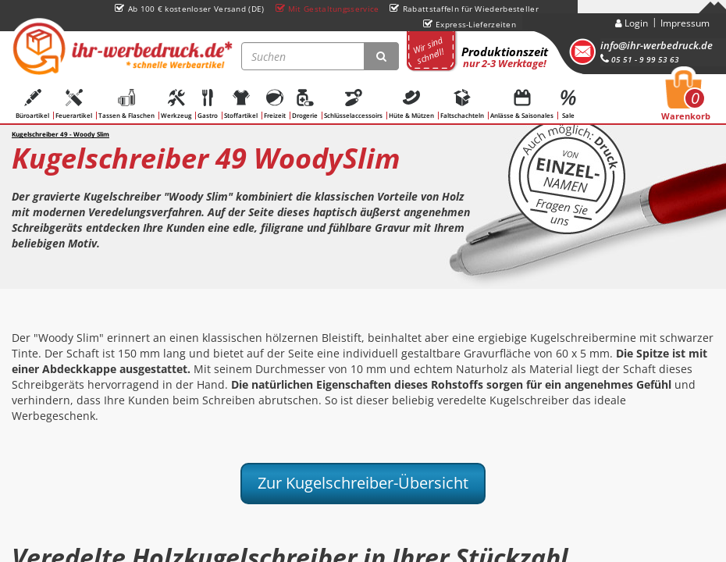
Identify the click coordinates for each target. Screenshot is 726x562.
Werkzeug (176, 104)
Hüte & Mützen (411, 104)
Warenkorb (685, 99)
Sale (568, 104)
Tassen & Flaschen (126, 104)
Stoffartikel (241, 104)
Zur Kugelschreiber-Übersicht (363, 482)
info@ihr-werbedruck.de (656, 45)
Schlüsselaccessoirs (353, 104)
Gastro (208, 104)
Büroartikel (32, 104)
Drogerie (305, 104)
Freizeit (275, 104)
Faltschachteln (462, 104)
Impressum (685, 23)
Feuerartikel (73, 104)
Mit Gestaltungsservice (327, 8)
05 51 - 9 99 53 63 (639, 59)
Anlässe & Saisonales (521, 104)
